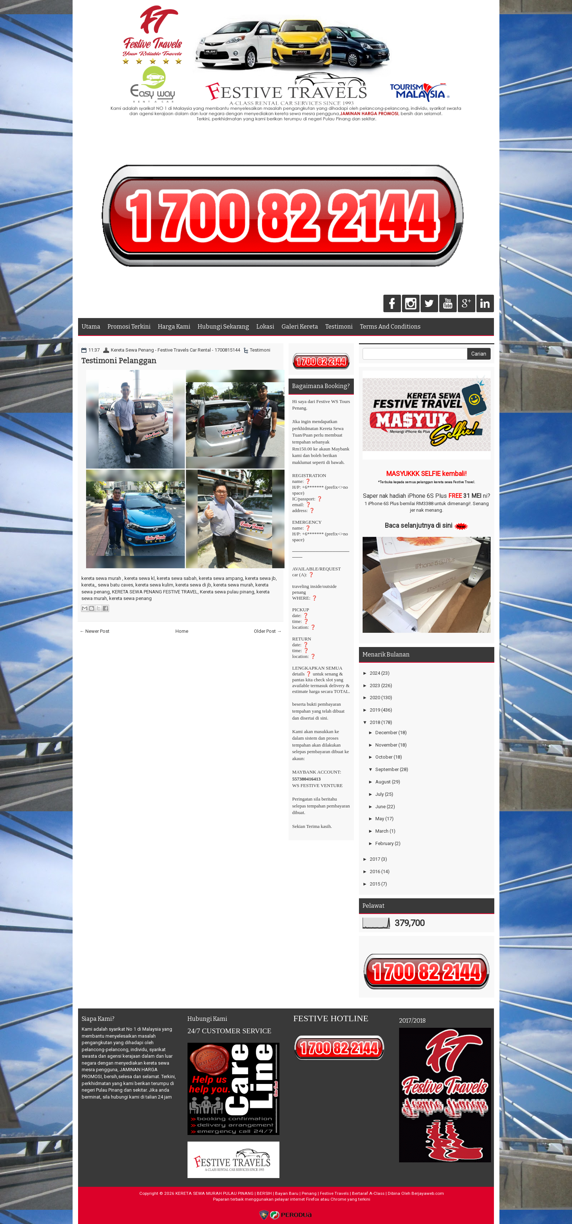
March (382, 831)
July (379, 794)
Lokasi (265, 326)
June (380, 806)
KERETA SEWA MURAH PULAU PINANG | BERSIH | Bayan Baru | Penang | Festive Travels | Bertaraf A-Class (279, 1193)
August (383, 782)
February (384, 843)
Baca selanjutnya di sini (418, 525)
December (386, 732)
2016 (375, 871)
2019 (375, 710)
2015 (375, 884)
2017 (375, 859)
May (379, 818)
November (386, 745)
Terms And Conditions (390, 326)
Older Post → (268, 631)
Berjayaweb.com (427, 1193)
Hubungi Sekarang (223, 326)
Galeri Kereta (300, 326)
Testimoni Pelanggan (118, 360)
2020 (375, 697)
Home (181, 631)
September (387, 769)
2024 (375, 673)
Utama (91, 326)
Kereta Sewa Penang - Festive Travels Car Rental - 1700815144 (175, 350)
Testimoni (339, 326)
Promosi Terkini (129, 326)
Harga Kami (174, 326)
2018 (375, 722)
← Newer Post (94, 631)
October (384, 757)
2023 (375, 685)
